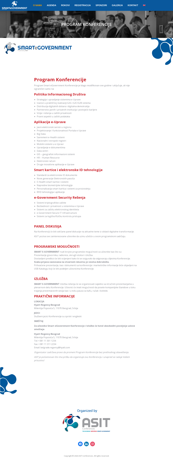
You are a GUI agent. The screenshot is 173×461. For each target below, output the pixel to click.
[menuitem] (37, 5)
